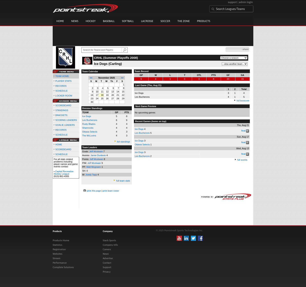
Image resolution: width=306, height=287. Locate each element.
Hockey (91, 21)
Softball (128, 21)
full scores (242, 160)
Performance (60, 262)
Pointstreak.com (85, 8)
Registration (59, 249)
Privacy (106, 271)
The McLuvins (89, 135)
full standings (123, 141)
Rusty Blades (88, 124)
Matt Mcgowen (94, 167)
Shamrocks (87, 128)
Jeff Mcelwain (96, 151)
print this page (94, 191)
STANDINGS (61, 110)
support (232, 2)
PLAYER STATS (63, 81)
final (243, 130)
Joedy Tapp (91, 174)
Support (107, 267)
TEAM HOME (62, 76)
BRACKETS (61, 115)
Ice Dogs (139, 129)
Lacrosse (147, 21)
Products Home (61, 240)
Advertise (108, 258)
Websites (57, 253)
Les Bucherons (89, 120)
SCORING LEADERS (66, 120)
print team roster (111, 191)
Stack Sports (109, 240)
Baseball (109, 21)
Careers (107, 249)
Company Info (110, 244)
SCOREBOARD (63, 105)
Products (203, 21)
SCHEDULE (61, 91)
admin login (246, 2)
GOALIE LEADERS (65, 125)
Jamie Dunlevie (98, 155)
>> (122, 78)
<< (91, 78)
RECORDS (61, 86)
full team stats (123, 181)
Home (60, 21)
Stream (56, 258)
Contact (107, 262)
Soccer (165, 21)
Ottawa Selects (89, 131)
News (74, 21)
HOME (58, 144)
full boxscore (243, 100)
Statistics (57, 244)
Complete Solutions (63, 267)
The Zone (183, 21)
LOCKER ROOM (63, 95)
